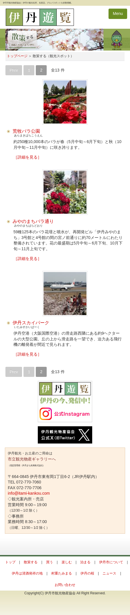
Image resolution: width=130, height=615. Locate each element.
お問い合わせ (65, 585)
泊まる (85, 562)
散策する (31, 562)
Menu (118, 13)
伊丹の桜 (87, 573)
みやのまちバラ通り (33, 221)
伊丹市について (111, 562)
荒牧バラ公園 (26, 131)
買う (49, 562)
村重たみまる (61, 573)
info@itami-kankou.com (29, 493)
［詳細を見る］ (27, 157)
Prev (14, 70)
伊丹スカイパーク (31, 322)
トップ (10, 562)
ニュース (109, 573)
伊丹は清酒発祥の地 (27, 573)
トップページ (17, 56)
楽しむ (67, 562)
